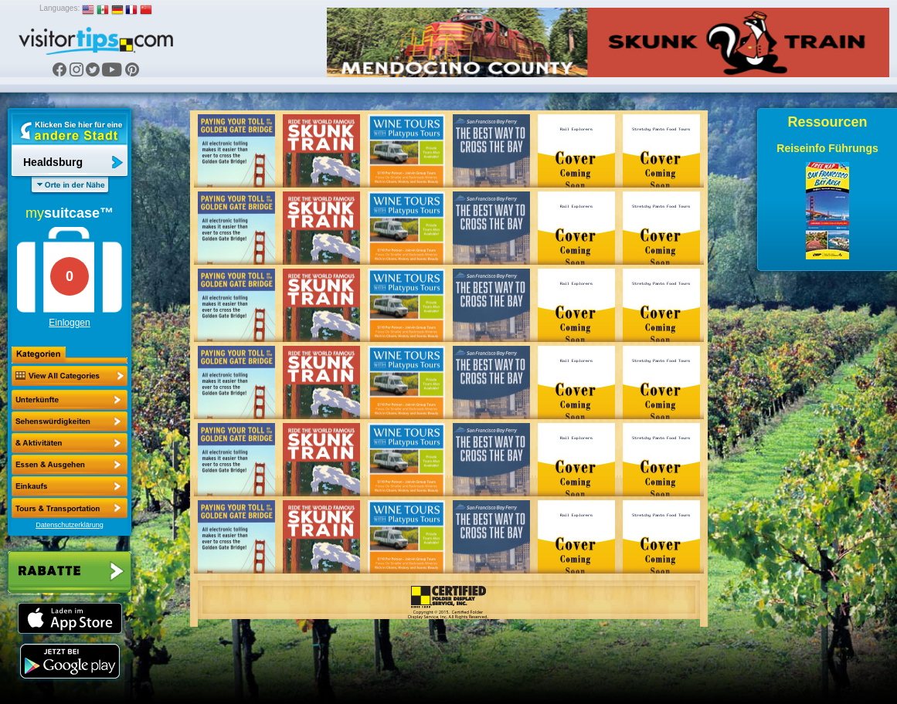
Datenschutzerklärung (70, 525)
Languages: (59, 8)
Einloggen (69, 322)
